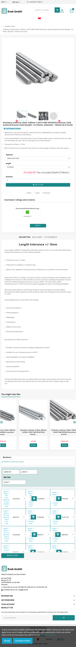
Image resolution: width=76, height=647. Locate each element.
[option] (33, 425)
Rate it (38, 226)
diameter (9, 155)
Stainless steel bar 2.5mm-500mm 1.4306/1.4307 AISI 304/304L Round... (33, 432)
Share (28, 193)
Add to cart (12, 555)
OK (64, 618)
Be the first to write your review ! (13, 462)
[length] (38, 167)
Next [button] (74, 422)
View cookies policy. (48, 635)
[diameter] (38, 158)
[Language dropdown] (17, 2)
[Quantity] (38, 180)
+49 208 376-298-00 (25, 587)
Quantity (9, 177)
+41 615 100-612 (41, 587)
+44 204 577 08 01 (34, 2)
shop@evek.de (23, 590)
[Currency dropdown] (4, 2)
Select (7, 482)
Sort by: (7, 477)
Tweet (37, 193)
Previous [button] (1, 422)
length (8, 163)
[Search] (47, 10)
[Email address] (27, 617)
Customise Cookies (22, 641)
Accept (7, 641)
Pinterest (46, 193)
